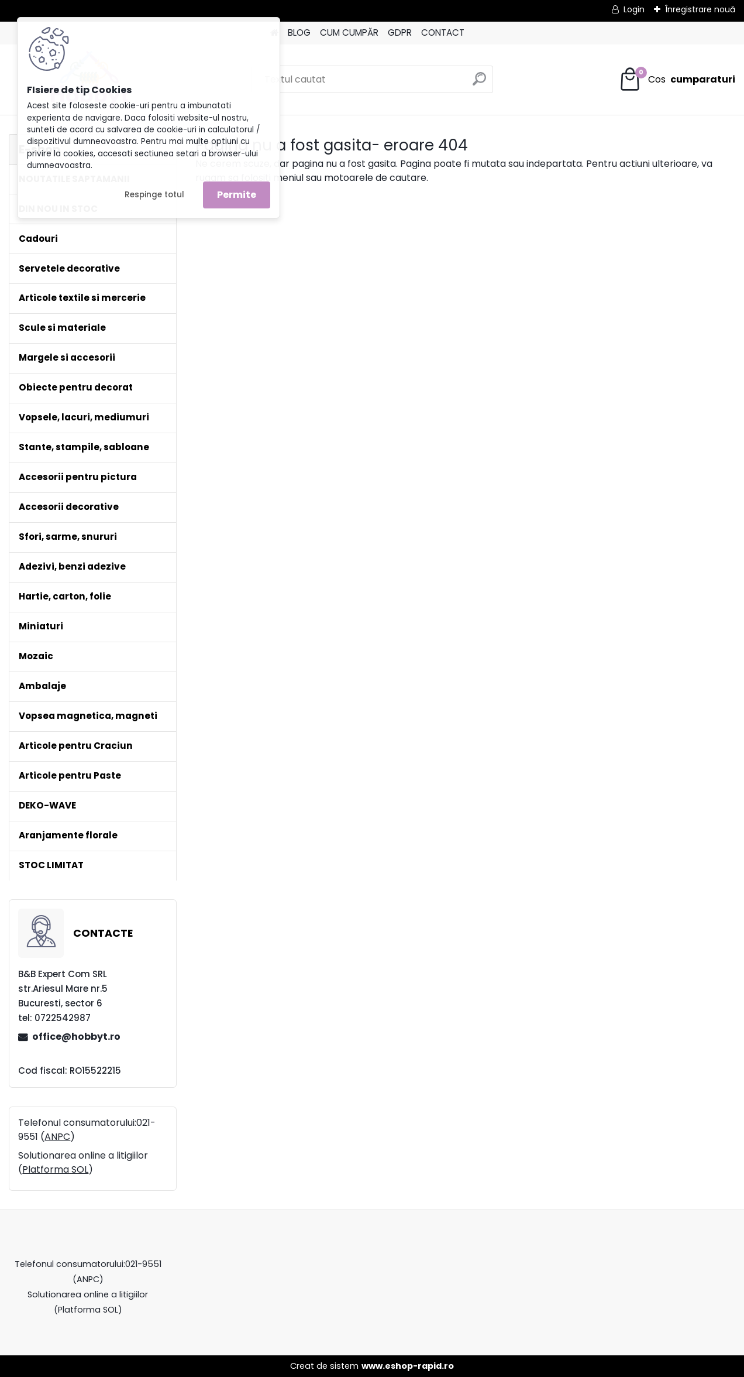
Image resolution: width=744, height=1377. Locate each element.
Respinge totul (154, 194)
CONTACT (442, 32)
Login (634, 9)
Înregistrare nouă (700, 9)
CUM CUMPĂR (349, 32)
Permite (236, 194)
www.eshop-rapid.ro (407, 1366)
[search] (479, 83)
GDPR (400, 32)
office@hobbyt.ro (76, 1036)
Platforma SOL (55, 1169)
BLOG (299, 32)
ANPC (57, 1136)
